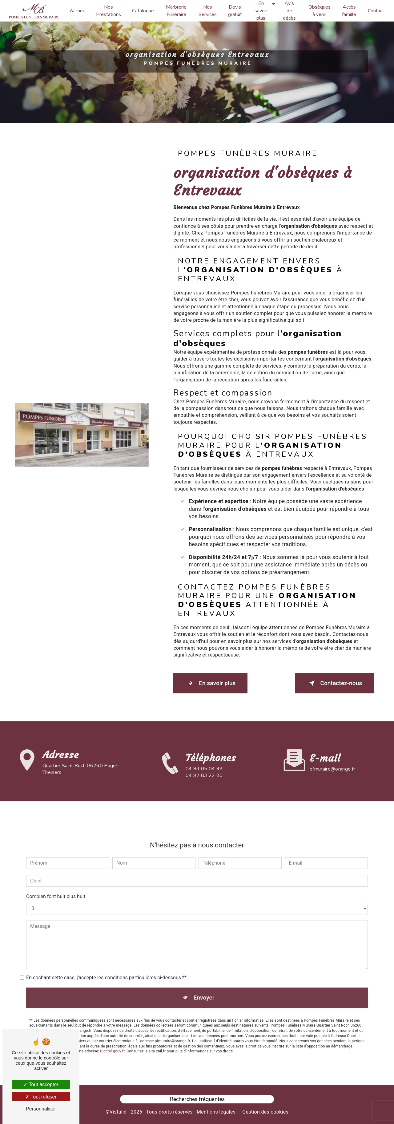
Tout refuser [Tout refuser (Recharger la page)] (41, 1096)
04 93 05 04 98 (204, 779)
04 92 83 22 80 (204, 786)
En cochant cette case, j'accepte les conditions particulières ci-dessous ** (106, 965)
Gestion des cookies (265, 1110)
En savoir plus (211, 683)
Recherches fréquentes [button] (197, 1098)
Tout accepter (40, 1084)
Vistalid (118, 1110)
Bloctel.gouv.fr (112, 1039)
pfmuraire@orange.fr (332, 757)
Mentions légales (216, 1110)
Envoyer (204, 985)
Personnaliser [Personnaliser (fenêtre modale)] (41, 1108)
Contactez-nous (333, 683)
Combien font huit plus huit (55, 884)
